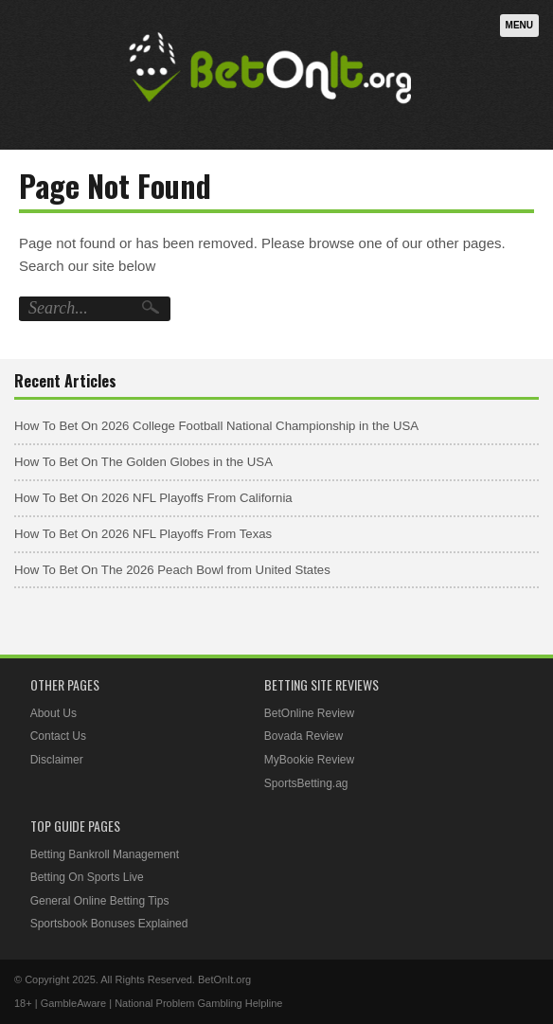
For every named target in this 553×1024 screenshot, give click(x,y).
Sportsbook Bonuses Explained (109, 923)
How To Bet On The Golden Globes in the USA (143, 462)
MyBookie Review (309, 759)
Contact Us (58, 736)
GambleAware (74, 1003)
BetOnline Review (309, 713)
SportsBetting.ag (306, 783)
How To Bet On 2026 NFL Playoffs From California (153, 498)
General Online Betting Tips (99, 900)
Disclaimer (56, 759)
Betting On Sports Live (87, 877)
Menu (519, 25)
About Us (53, 713)
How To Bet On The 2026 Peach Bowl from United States (172, 570)
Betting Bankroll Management (104, 854)
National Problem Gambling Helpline (198, 1003)
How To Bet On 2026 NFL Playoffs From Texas (143, 534)
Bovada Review (303, 736)
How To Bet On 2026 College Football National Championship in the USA (216, 426)
